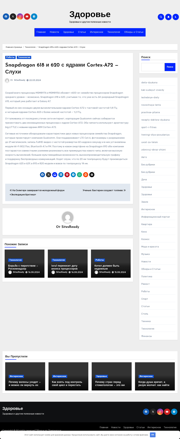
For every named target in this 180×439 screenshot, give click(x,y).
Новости (54, 32)
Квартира (146, 224)
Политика (146, 276)
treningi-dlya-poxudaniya (155, 134)
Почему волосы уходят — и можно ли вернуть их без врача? (25, 385)
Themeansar (54, 430)
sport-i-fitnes (149, 127)
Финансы (146, 336)
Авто (144, 157)
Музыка (145, 254)
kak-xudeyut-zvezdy (152, 90)
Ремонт (145, 284)
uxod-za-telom (149, 142)
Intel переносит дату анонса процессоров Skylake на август (64, 269)
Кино (144, 231)
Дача (144, 179)
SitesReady (19, 80)
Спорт (144, 299)
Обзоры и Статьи (133, 32)
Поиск (146, 57)
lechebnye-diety (150, 97)
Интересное (96, 32)
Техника (146, 321)
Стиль (144, 313)
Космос (145, 239)
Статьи (82, 32)
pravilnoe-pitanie (150, 112)
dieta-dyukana (149, 82)
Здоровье (90, 15)
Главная (41, 32)
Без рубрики (148, 164)
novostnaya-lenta (151, 105)
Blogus (40, 430)
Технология (113, 32)
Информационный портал (155, 216)
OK (152, 435)
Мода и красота (150, 246)
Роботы (10, 57)
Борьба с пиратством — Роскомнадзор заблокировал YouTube (23, 269)
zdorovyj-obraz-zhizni (153, 149)
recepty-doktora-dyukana (155, 120)
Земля (144, 202)
